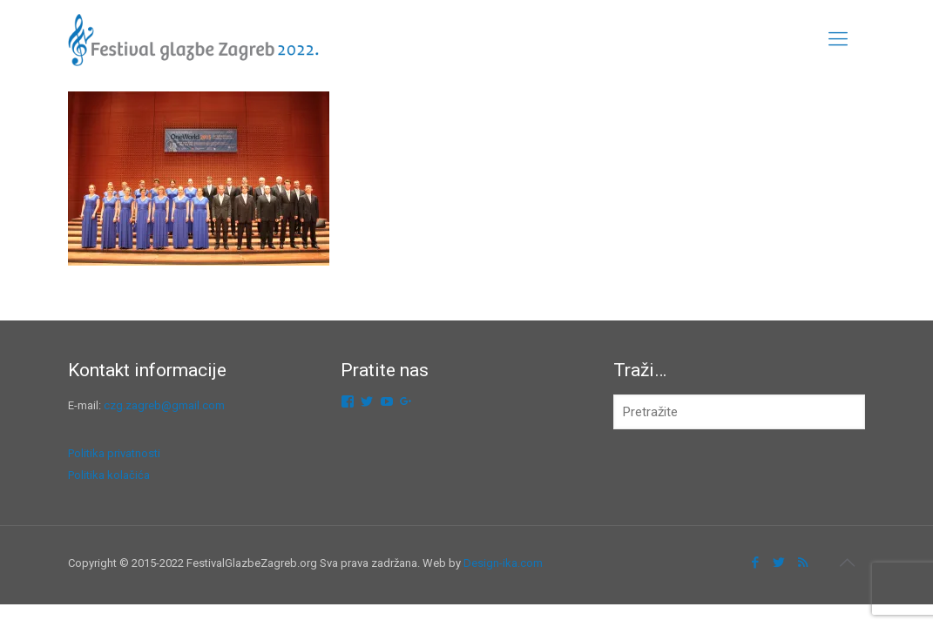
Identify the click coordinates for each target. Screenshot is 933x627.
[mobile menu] (838, 39)
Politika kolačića (109, 475)
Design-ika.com (503, 563)
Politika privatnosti (114, 453)
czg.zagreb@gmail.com (164, 405)
